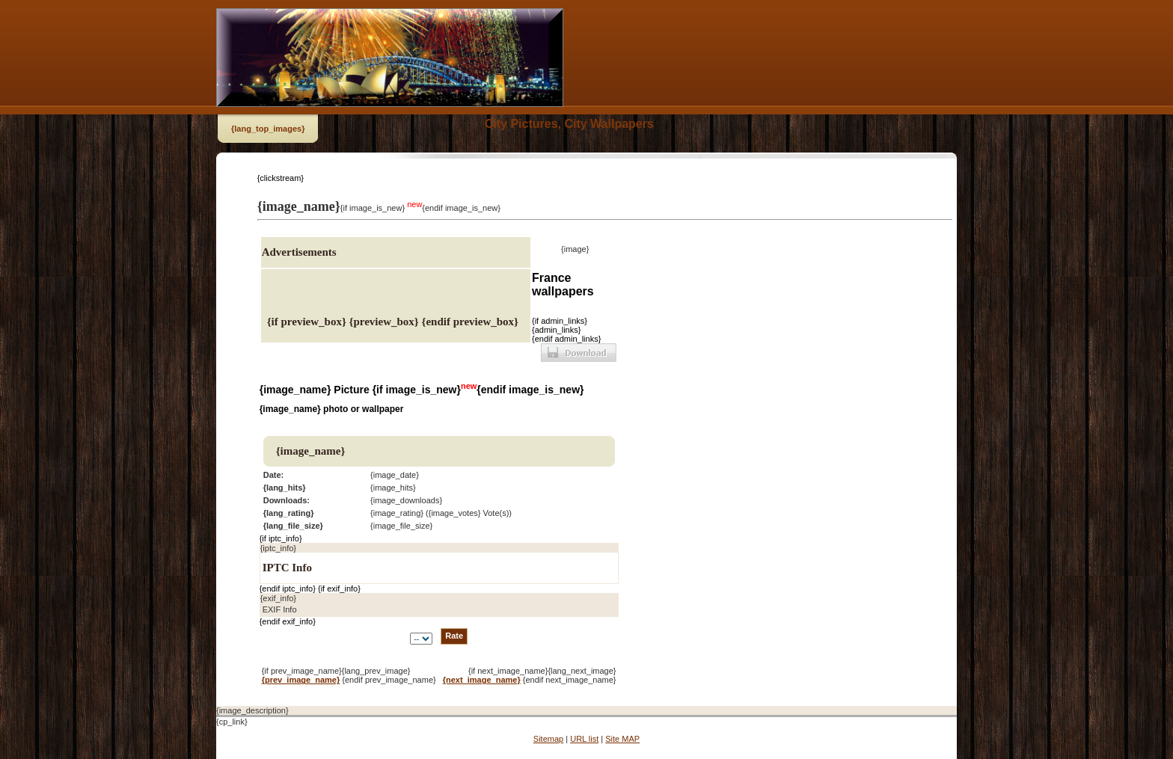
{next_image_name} (482, 679)
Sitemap (548, 738)
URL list (584, 738)
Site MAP (622, 738)
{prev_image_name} (301, 679)
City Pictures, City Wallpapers (569, 123)
